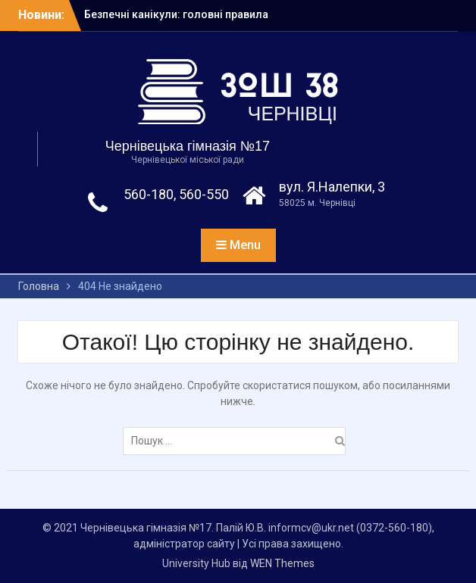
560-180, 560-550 (176, 194)
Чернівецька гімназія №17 (187, 146)
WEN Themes (282, 563)
